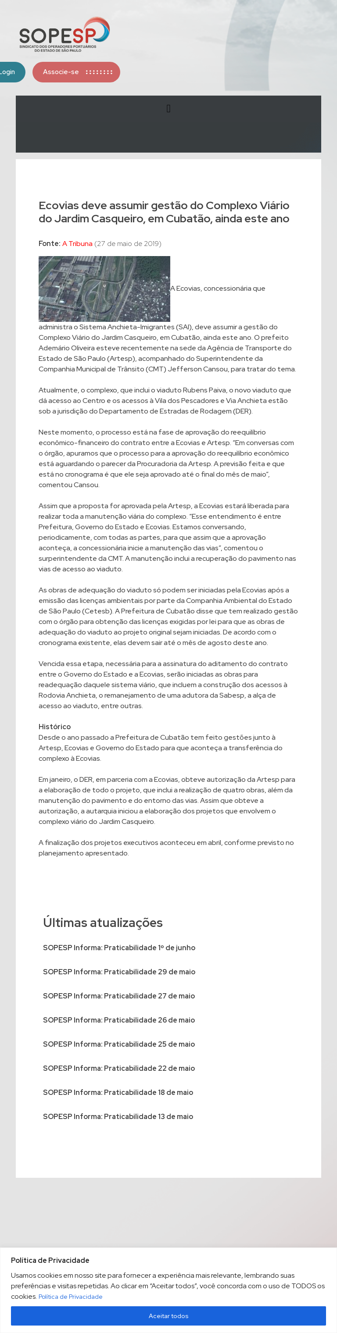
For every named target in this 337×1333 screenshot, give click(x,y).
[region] (168, 1290)
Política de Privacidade (71, 1297)
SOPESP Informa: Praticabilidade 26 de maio (119, 1020)
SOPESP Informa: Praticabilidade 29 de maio (119, 972)
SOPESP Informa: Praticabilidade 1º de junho (119, 947)
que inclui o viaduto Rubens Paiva (173, 390)
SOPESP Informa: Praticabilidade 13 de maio (118, 1116)
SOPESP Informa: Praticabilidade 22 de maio (119, 1068)
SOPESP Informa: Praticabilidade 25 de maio (119, 1044)
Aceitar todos (169, 1316)
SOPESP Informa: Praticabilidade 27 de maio (119, 996)
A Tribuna (77, 243)
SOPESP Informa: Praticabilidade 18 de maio (118, 1092)
